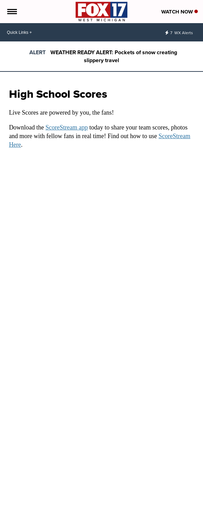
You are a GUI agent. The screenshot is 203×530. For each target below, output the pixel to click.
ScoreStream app (67, 127)
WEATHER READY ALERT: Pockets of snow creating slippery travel (113, 56)
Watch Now (179, 12)
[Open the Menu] (11, 11)
